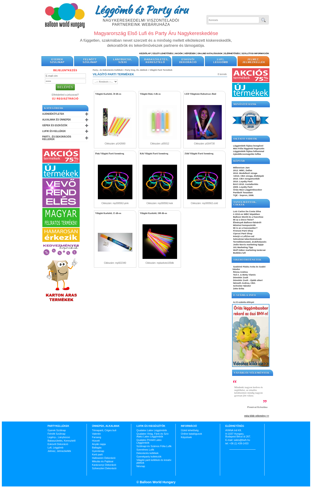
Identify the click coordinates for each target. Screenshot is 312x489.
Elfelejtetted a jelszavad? (65, 94)
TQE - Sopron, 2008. (243, 195)
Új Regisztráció (65, 98)
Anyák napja (99, 444)
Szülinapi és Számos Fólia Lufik (154, 446)
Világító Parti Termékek (161, 70)
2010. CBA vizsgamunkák (246, 178)
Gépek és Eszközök (54, 125)
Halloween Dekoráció (104, 458)
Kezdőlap (145, 53)
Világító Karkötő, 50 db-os (108, 94)
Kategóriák (54, 108)
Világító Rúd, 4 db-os (150, 94)
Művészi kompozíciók (244, 225)
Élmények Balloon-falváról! (247, 222)
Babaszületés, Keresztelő (156, 61)
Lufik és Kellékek (54, 131)
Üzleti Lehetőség (162, 53)
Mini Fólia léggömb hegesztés (249, 148)
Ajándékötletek (53, 114)
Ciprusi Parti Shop (242, 233)
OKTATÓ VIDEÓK (245, 139)
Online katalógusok (191, 433)
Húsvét (96, 440)
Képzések (190, 53)
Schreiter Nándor (242, 285)
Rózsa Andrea (240, 272)
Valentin (96, 433)
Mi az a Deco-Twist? (243, 219)
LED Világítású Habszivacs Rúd (200, 94)
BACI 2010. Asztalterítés (245, 184)
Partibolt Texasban (243, 192)
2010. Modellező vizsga (245, 173)
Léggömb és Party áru (141, 10)
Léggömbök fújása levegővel (248, 145)
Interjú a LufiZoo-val (243, 236)
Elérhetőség (232, 53)
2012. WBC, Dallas (242, 170)
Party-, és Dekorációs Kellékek (56, 138)
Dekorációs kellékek (148, 453)
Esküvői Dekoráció (188, 61)
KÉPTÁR (239, 161)
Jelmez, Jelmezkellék (253, 61)
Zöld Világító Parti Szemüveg (199, 153)
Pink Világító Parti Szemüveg (109, 153)
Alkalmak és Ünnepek (56, 119)
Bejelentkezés (65, 70)
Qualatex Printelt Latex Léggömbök (149, 441)
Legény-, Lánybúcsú (59, 437)
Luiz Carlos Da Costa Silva (247, 211)
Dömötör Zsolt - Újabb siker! (248, 280)
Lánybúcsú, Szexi (122, 61)
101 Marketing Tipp (243, 247)
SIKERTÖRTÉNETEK (247, 259)
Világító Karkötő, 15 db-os (108, 213)
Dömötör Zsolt (240, 277)
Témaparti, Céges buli (104, 430)
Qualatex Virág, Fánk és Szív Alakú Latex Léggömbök (153, 435)
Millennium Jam (241, 167)
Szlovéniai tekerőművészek (247, 239)
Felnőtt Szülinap (90, 61)
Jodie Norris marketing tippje (248, 244)
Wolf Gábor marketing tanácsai (249, 250)
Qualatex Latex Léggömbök (152, 430)
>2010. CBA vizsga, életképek (248, 176)
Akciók (179, 53)
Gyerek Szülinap (57, 61)
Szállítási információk (255, 53)
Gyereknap (98, 451)
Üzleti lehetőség (190, 430)
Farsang (96, 437)
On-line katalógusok (210, 53)
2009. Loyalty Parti (243, 187)
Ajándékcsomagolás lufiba (247, 154)
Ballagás (97, 447)
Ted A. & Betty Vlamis (244, 274)
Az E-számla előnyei (243, 302)
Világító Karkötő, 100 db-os (153, 213)
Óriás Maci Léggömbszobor (247, 189)
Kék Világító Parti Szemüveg (154, 153)
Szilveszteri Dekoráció (104, 468)
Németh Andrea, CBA (244, 283)
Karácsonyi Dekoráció (104, 464)
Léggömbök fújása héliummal (248, 151)
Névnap (141, 466)
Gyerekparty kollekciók (149, 456)
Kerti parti (97, 454)
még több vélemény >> (256, 416)
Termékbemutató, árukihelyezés (250, 241)
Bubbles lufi (239, 253)
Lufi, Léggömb (220, 61)
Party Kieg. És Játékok (136, 70)
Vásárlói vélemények (252, 373)
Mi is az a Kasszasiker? (245, 228)
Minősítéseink (245, 104)
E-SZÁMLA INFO (244, 295)
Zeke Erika (238, 288)
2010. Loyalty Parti (243, 181)
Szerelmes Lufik (145, 449)
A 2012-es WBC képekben (246, 214)
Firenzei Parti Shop (243, 230)
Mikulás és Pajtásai (102, 461)
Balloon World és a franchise (248, 217)
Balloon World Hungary (157, 482)
